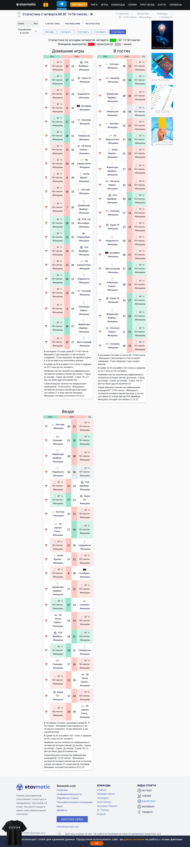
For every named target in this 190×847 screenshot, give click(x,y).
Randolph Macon (106, 793)
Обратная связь (72, 819)
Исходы (49, 32)
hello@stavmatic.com (68, 826)
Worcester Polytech (107, 805)
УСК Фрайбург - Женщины (84, 66)
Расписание (72, 23)
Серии (132, 4)
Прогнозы (147, 4)
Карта (162, 4)
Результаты (93, 23)
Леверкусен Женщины (84, 136)
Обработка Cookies (68, 798)
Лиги (94, 4)
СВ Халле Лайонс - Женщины (84, 150)
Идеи (60, 806)
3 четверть (100, 32)
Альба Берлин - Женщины (84, 177)
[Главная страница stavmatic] (26, 4)
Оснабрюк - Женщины (85, 573)
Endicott (101, 814)
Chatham (102, 789)
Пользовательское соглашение (74, 802)
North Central (104, 801)
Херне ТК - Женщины (85, 500)
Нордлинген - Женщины (84, 94)
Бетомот (78, 4)
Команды (118, 4)
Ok (96, 843)
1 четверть (65, 32)
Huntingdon (103, 797)
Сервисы (175, 4)
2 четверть (83, 32)
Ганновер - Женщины (58, 440)
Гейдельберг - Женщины (84, 237)
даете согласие (134, 839)
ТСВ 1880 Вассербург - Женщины (84, 223)
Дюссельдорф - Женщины (84, 342)
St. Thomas (103, 810)
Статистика (52, 23)
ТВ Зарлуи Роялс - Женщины (84, 163)
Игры (104, 4)
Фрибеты (62, 810)
